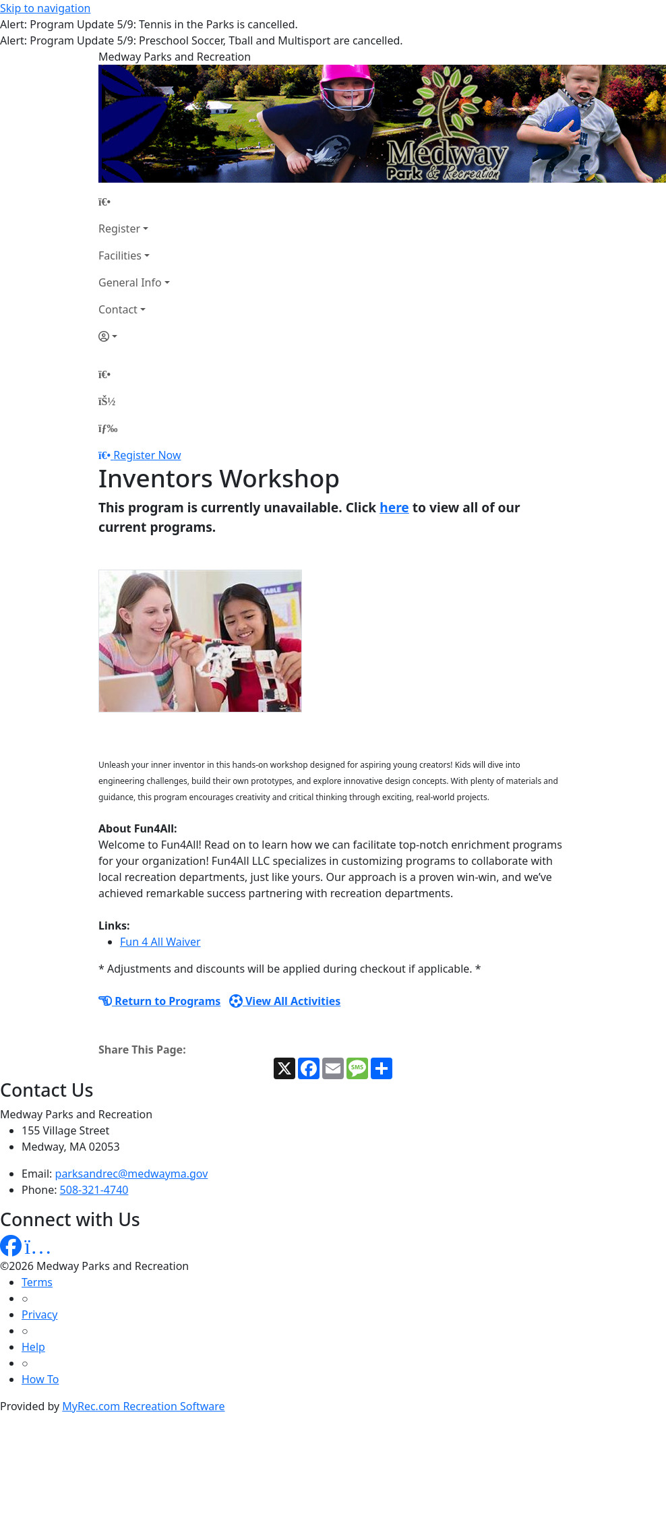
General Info (130, 282)
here (394, 507)
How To (40, 1379)
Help (33, 1346)
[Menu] (107, 428)
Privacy (39, 1314)
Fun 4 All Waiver (160, 941)
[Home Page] (134, 201)
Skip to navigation (45, 8)
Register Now (147, 455)
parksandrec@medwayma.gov (131, 1173)
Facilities (120, 255)
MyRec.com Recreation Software (143, 1406)
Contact (118, 309)
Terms (37, 1282)
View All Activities (285, 1001)
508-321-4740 (94, 1189)
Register (119, 228)
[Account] (134, 336)
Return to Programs (159, 1001)
